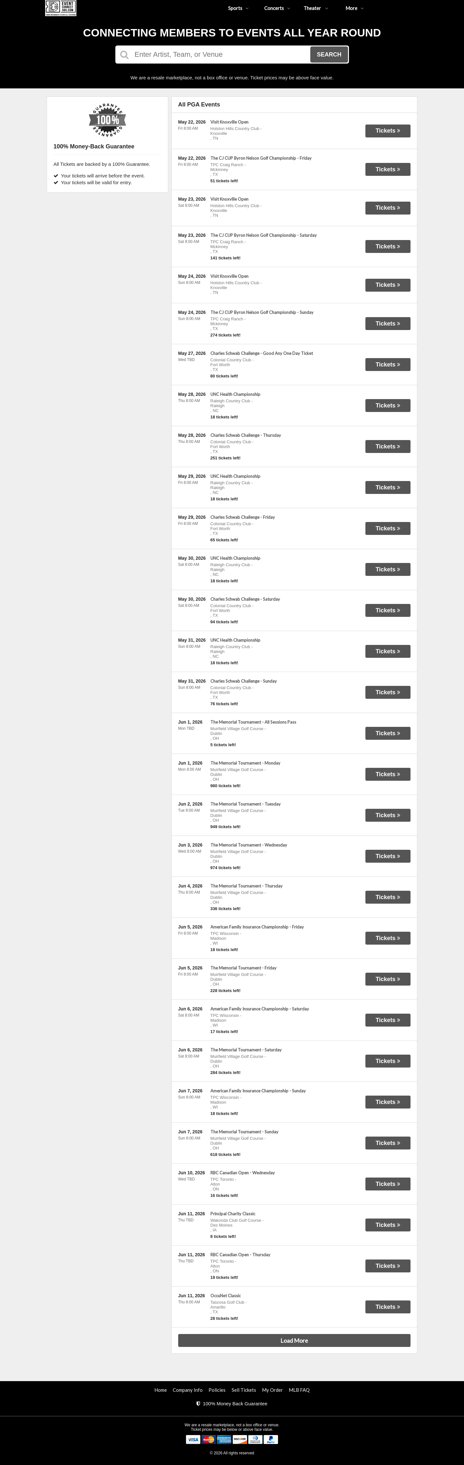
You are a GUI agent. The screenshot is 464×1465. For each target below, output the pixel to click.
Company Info (188, 1390)
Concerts (277, 8)
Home (160, 1390)
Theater (316, 8)
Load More (294, 1340)
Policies (217, 1390)
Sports (238, 8)
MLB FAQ (299, 1390)
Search (329, 54)
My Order (272, 1390)
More (354, 8)
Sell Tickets (244, 1390)
